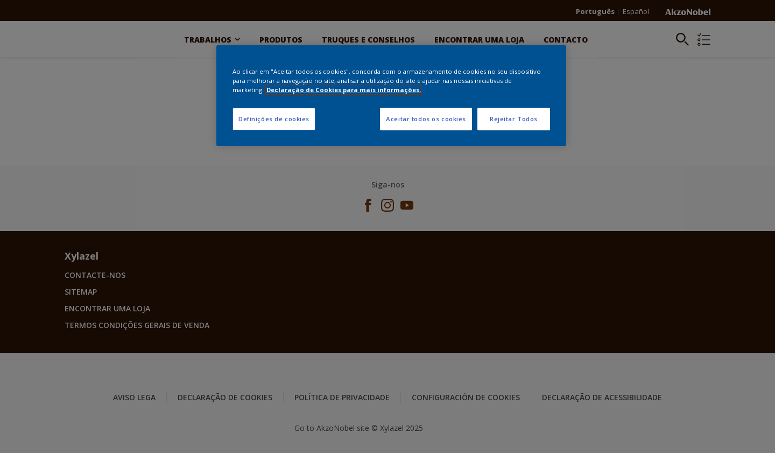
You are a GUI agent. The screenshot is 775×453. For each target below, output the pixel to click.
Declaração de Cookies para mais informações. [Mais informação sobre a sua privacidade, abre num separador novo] (343, 90)
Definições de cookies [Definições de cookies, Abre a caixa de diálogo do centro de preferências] (273, 119)
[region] (391, 95)
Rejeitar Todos (514, 119)
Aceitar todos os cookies (426, 119)
